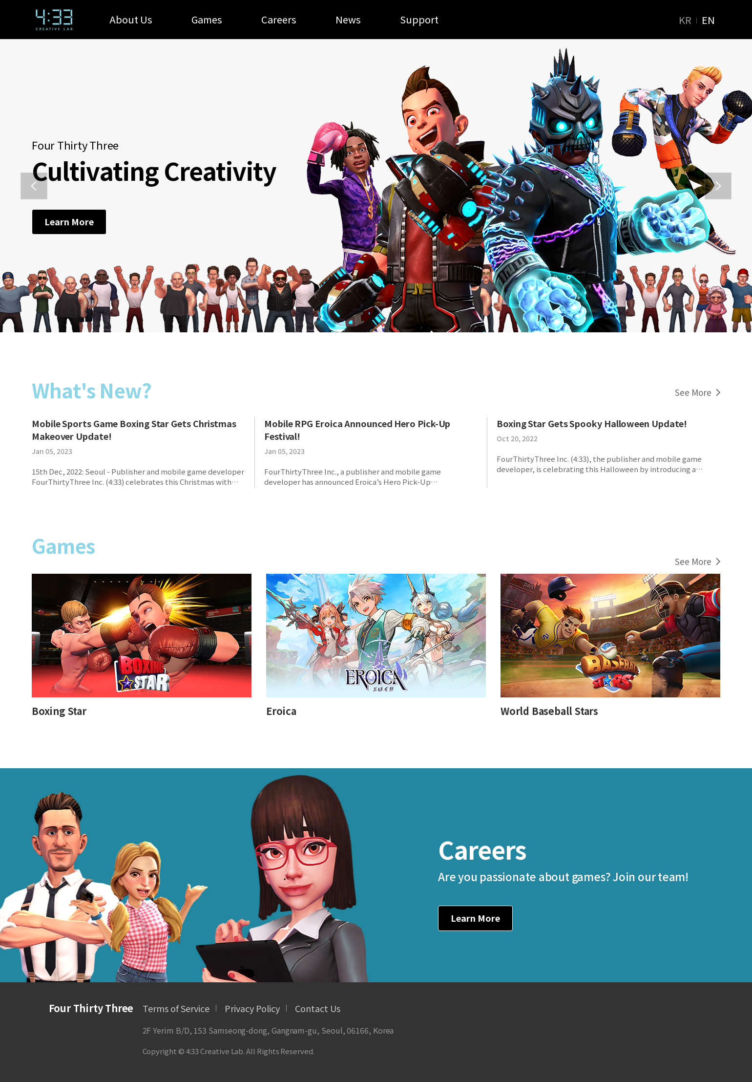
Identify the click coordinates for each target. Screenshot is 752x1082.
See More (697, 392)
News (348, 19)
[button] (34, 186)
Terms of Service (176, 1008)
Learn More (69, 221)
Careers (278, 19)
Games (206, 19)
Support (419, 19)
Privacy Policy (252, 1008)
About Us (130, 19)
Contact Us (317, 1008)
